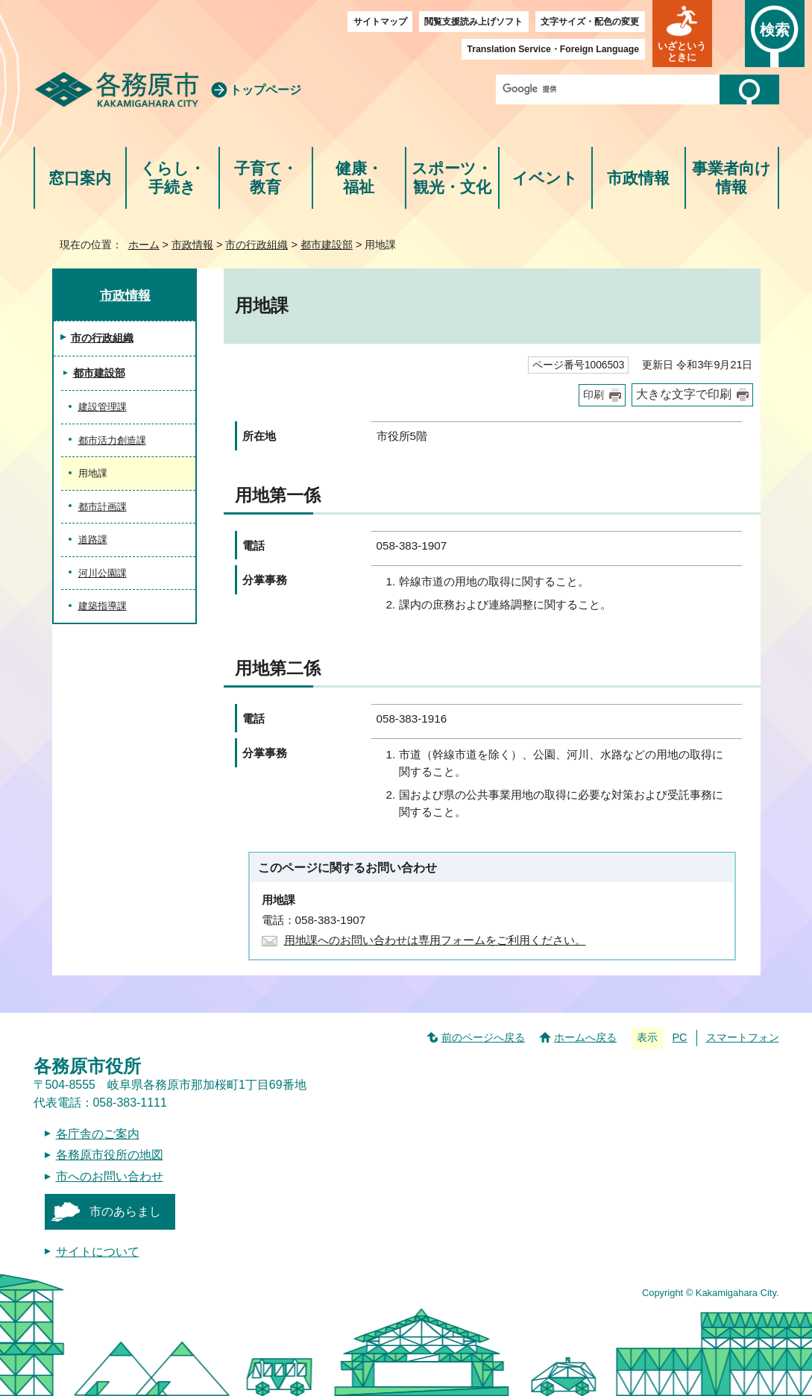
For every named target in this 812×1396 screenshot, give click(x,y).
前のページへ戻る (483, 1037)
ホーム (144, 245)
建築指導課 (102, 605)
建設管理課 (102, 406)
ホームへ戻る (585, 1037)
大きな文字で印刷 (683, 394)
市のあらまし (125, 1211)
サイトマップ (380, 21)
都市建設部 (326, 245)
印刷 (593, 394)
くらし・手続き (172, 178)
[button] (682, 33)
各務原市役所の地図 (109, 1154)
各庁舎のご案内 (97, 1134)
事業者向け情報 (731, 178)
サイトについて (97, 1251)
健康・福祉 (359, 178)
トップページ (265, 90)
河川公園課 (102, 573)
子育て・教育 (266, 178)
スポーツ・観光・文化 (452, 178)
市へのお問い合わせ (109, 1176)
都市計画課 (102, 506)
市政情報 (638, 177)
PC (679, 1037)
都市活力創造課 (112, 440)
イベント (545, 177)
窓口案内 (79, 177)
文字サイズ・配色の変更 (590, 21)
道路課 (92, 539)
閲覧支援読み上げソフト (473, 21)
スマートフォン (742, 1037)
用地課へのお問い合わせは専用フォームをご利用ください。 (435, 940)
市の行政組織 (256, 245)
